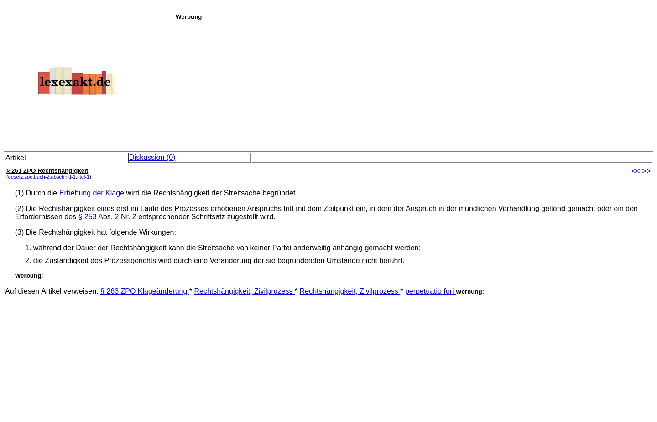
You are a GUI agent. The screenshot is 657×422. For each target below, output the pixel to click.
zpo (29, 176)
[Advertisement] (414, 84)
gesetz (15, 176)
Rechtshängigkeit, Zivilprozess (244, 291)
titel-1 (83, 176)
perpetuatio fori (430, 291)
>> (646, 171)
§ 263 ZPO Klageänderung (144, 291)
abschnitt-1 (63, 176)
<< (635, 171)
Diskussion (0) (152, 157)
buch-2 (42, 176)
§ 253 (87, 217)
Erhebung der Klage (91, 193)
